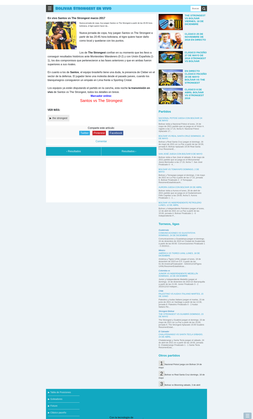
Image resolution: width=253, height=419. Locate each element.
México (162, 250)
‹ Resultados (73, 151)
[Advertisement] (101, 179)
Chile (161, 291)
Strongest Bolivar (166, 311)
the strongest (59, 118)
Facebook (116, 133)
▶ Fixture (52, 406)
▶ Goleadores (55, 399)
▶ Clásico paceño (57, 412)
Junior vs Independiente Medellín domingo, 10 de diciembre (178, 274)
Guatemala (164, 230)
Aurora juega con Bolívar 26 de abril (180, 187)
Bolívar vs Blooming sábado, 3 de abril (182, 385)
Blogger (138, 417)
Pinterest (99, 133)
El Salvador (164, 331)
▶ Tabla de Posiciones (59, 392)
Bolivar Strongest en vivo (83, 8)
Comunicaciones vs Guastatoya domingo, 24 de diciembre (177, 234)
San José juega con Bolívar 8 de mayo (180, 154)
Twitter (84, 133)
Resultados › (129, 151)
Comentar (101, 141)
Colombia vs (164, 270)
